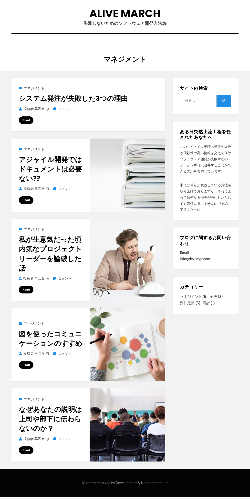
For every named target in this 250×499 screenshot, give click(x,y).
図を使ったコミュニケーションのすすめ (50, 340)
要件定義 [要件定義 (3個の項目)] (190, 305)
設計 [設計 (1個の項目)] (209, 305)
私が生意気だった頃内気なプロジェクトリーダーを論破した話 (50, 256)
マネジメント (34, 90)
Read (26, 121)
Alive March (125, 14)
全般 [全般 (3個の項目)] (216, 298)
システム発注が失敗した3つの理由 (73, 100)
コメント (65, 111)
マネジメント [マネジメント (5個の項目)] (194, 298)
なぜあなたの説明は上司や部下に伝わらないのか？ (50, 420)
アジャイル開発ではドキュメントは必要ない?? (50, 171)
